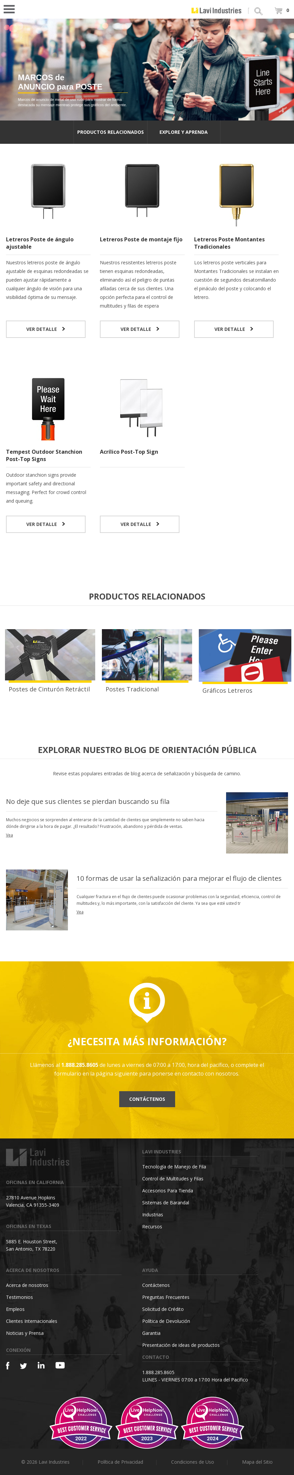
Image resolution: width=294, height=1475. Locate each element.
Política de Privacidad (120, 1462)
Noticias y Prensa (25, 1333)
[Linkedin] (41, 1365)
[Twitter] (23, 1366)
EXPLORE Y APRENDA (183, 132)
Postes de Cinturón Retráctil (49, 689)
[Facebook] (7, 1365)
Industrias (152, 1214)
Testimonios (19, 1297)
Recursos (152, 1226)
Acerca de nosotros (27, 1285)
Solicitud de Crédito (163, 1309)
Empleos (15, 1309)
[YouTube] (60, 1365)
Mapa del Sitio (257, 1462)
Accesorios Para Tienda (167, 1190)
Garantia (151, 1333)
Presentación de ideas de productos (181, 1345)
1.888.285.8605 (158, 1372)
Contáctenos (147, 1099)
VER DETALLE (45, 329)
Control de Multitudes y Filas (172, 1178)
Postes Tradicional (132, 689)
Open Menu (11, 8)
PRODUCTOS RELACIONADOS (110, 132)
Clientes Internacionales (31, 1321)
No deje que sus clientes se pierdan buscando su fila (87, 801)
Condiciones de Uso (192, 1462)
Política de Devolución (166, 1321)
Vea (9, 835)
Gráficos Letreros (227, 690)
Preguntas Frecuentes (165, 1297)
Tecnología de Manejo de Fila (174, 1166)
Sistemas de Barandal (165, 1202)
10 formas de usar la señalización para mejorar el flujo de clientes (179, 878)
